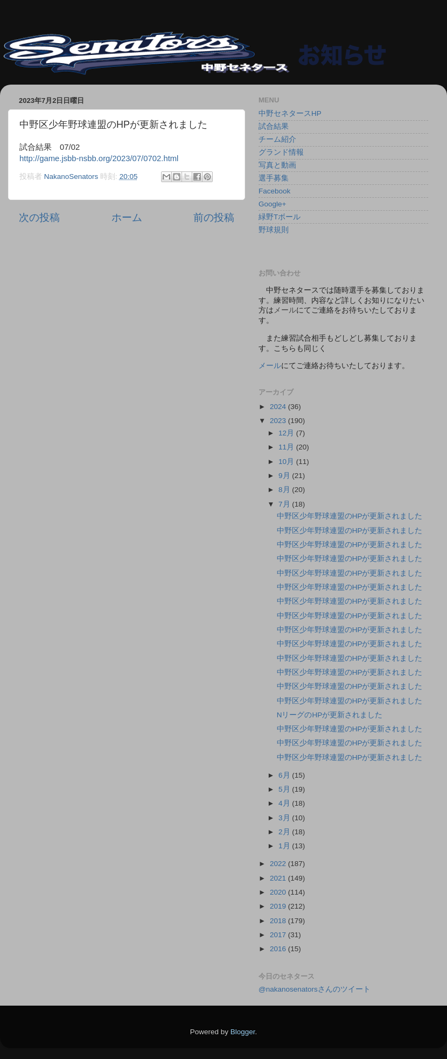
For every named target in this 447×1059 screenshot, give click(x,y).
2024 (279, 407)
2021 (279, 878)
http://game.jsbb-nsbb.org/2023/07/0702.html (98, 158)
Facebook (274, 191)
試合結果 (274, 126)
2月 (285, 832)
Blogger (243, 1032)
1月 (285, 846)
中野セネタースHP (290, 113)
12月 (287, 433)
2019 (279, 906)
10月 (287, 462)
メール (270, 366)
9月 (285, 476)
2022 (279, 864)
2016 (279, 949)
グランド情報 (281, 152)
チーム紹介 (277, 139)
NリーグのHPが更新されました (330, 715)
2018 (279, 921)
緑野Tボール (280, 217)
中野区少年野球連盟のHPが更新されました (350, 516)
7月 (285, 504)
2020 (279, 892)
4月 (285, 803)
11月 (287, 447)
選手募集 (274, 178)
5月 (285, 789)
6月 (285, 775)
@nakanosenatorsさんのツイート (315, 989)
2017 (279, 935)
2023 (279, 421)
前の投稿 (213, 217)
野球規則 (274, 230)
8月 (285, 490)
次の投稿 (39, 217)
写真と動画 (277, 165)
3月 (285, 818)
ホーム (126, 217)
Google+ (272, 204)
